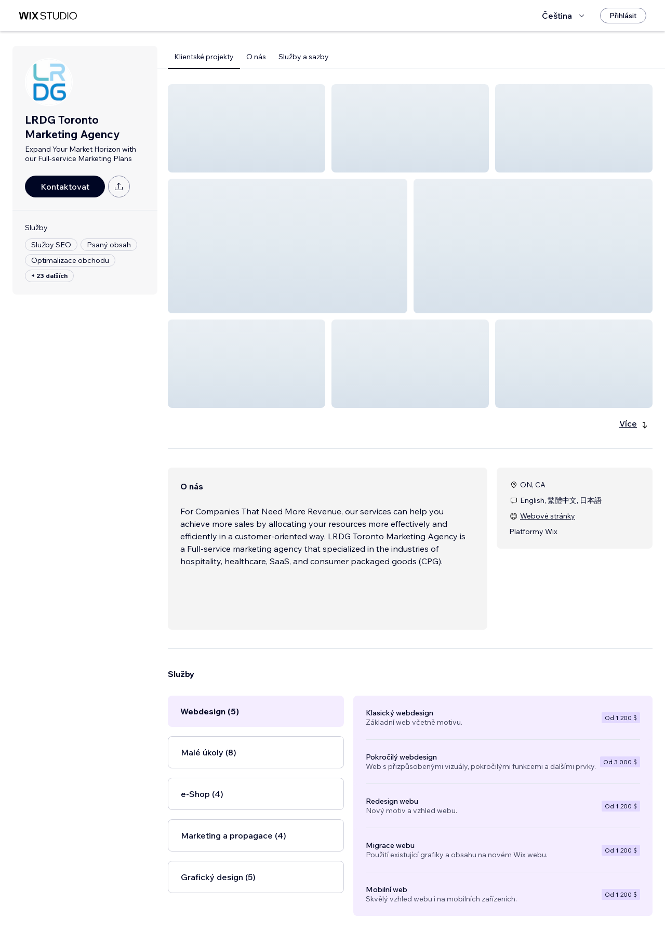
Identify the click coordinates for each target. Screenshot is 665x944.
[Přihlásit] (623, 15)
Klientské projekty (204, 56)
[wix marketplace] (48, 16)
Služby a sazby (303, 56)
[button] (246, 128)
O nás (256, 56)
